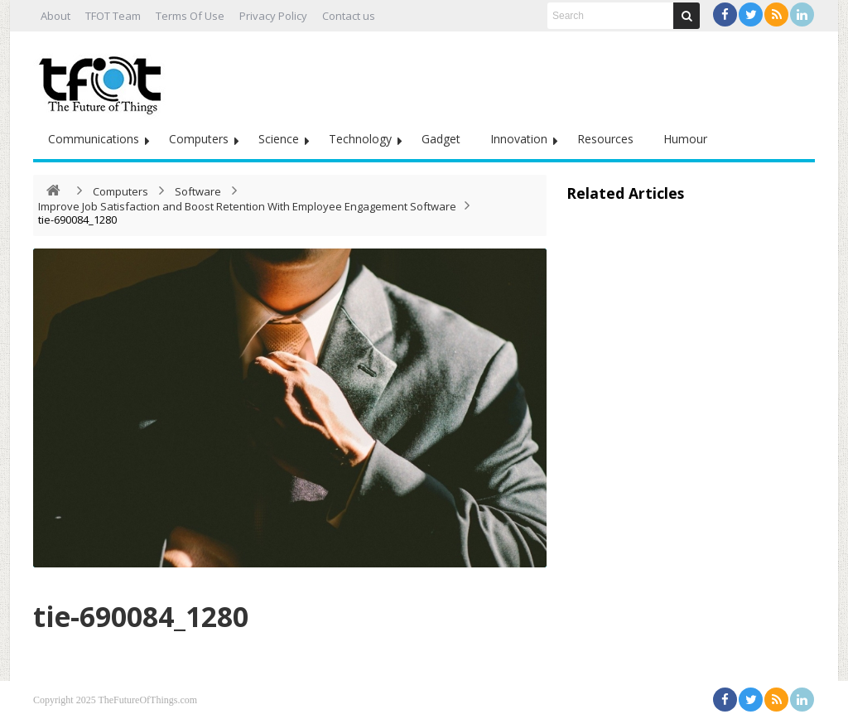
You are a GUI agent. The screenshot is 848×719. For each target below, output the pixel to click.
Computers (199, 139)
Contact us (348, 15)
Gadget (441, 139)
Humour (685, 139)
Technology (360, 139)
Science (278, 139)
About (55, 15)
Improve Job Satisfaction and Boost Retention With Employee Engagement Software (247, 206)
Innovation (518, 139)
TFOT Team (113, 15)
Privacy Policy (273, 15)
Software (198, 191)
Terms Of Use (190, 15)
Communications (93, 139)
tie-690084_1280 (167, 613)
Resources (605, 139)
